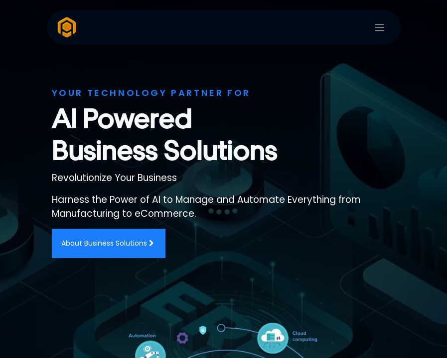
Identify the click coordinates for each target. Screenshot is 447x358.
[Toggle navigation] (379, 27)
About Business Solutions (108, 243)
